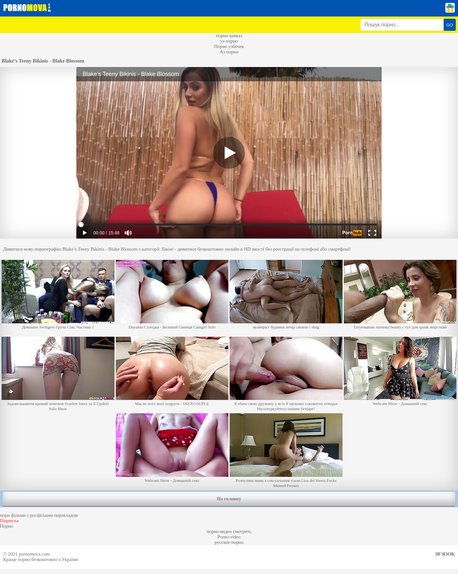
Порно (6, 526)
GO (449, 25)
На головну (229, 498)
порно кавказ (229, 35)
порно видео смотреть (229, 531)
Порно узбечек (229, 46)
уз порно (229, 41)
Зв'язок (445, 554)
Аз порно (228, 51)
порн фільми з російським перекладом (39, 515)
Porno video (229, 536)
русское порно (228, 542)
